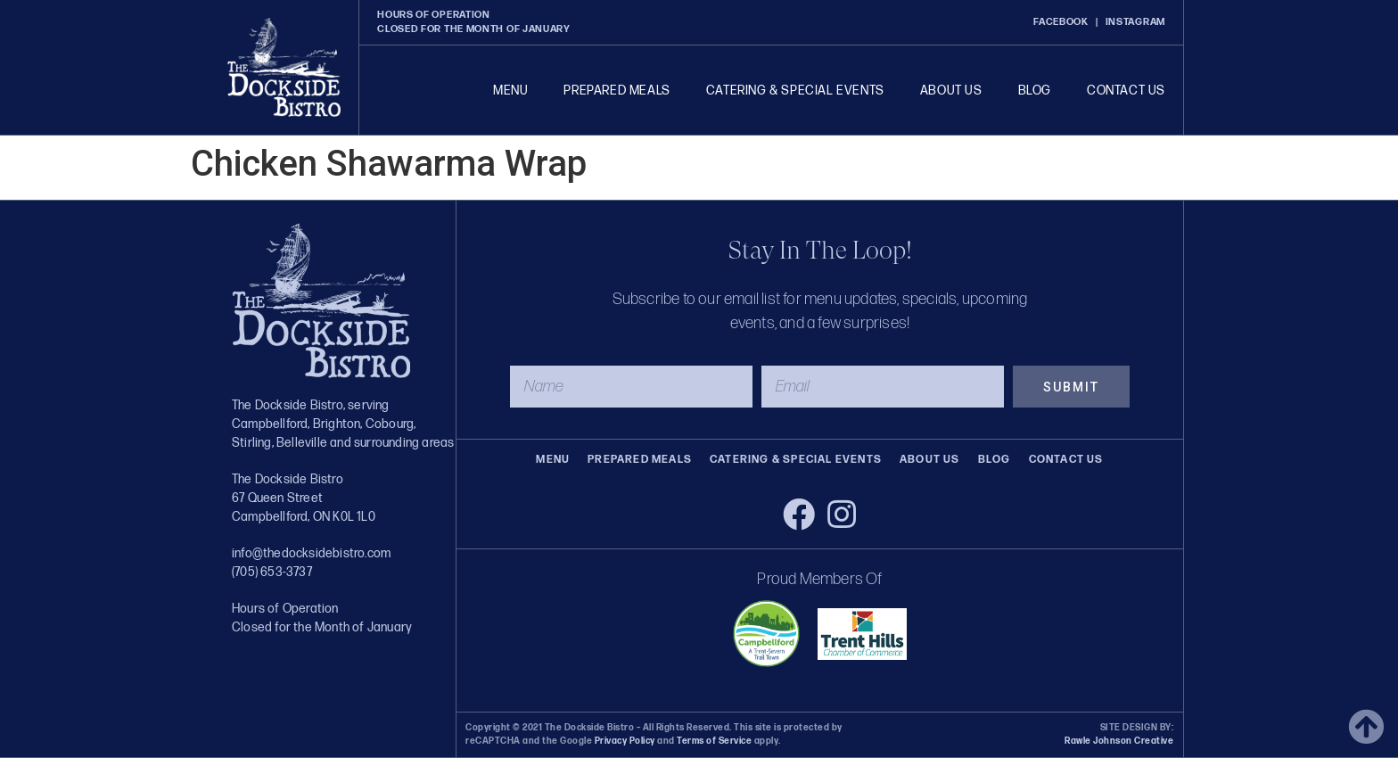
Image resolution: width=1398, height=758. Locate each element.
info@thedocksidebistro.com (311, 553)
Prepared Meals (616, 90)
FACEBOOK (1061, 22)
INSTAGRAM (1135, 22)
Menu (510, 90)
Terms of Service (713, 741)
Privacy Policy (625, 741)
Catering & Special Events (795, 90)
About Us (951, 90)
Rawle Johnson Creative (1119, 741)
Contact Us (1126, 90)
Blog (1034, 90)
